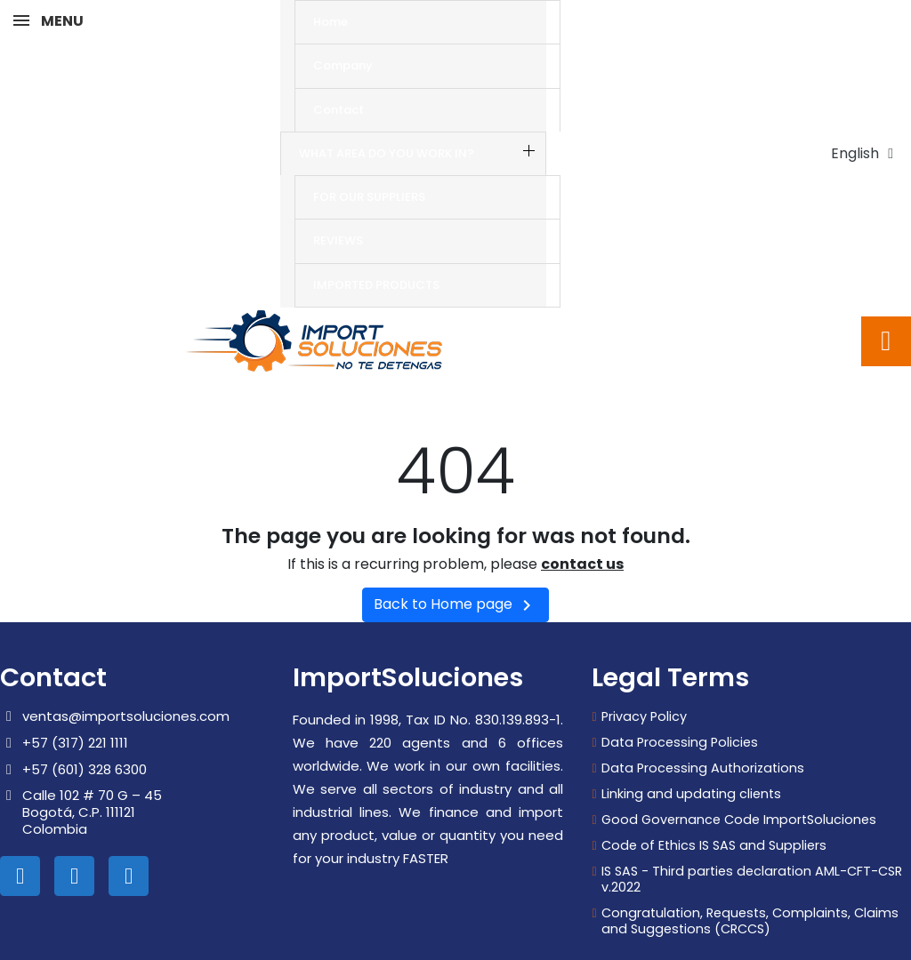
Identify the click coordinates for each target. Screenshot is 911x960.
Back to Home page (455, 530)
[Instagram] (74, 801)
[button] (886, 267)
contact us (582, 489)
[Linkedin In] (20, 801)
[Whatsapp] (129, 801)
